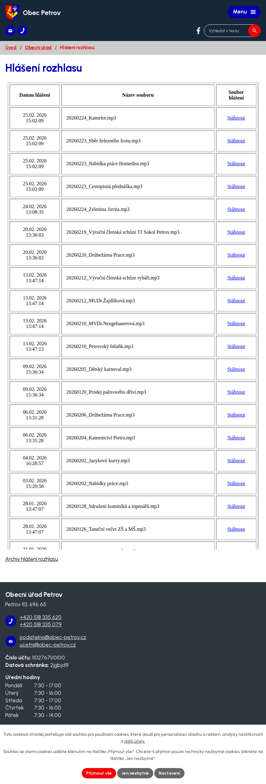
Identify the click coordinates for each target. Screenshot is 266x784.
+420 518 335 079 (41, 624)
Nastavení (169, 773)
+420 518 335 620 (41, 617)
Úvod (11, 47)
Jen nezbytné (135, 773)
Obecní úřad (38, 47)
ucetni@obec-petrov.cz (48, 645)
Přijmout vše (99, 773)
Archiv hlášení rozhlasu (31, 559)
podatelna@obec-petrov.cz (53, 637)
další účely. (134, 741)
